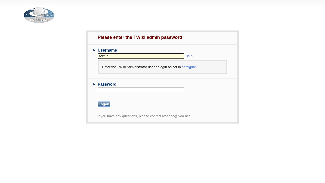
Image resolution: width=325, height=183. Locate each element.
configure (189, 67)
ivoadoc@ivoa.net (176, 116)
